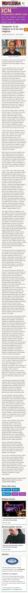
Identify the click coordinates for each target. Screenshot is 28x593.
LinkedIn (6, 494)
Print (15, 494)
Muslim (24, 478)
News (7, 17)
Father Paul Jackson (16, 480)
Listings (3, 19)
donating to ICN (18, 589)
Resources (4, 22)
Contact (23, 19)
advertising (21, 569)
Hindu (19, 478)
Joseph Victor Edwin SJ (11, 478)
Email (22, 494)
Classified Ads (10, 19)
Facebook (6, 489)
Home (2, 17)
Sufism (9, 480)
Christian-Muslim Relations (9, 481)
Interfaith (4, 480)
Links (9, 22)
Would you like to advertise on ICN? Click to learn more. (14, 6)
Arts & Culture (21, 17)
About (14, 22)
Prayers (18, 19)
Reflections (13, 17)
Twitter (16, 489)
